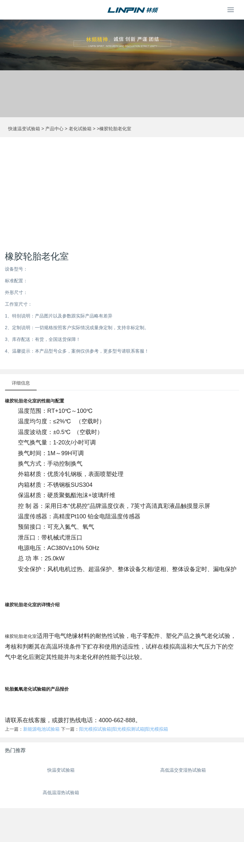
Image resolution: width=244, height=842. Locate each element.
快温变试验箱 (61, 770)
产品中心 (54, 128)
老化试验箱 (80, 128)
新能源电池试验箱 (41, 729)
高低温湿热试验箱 (61, 792)
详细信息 (21, 383)
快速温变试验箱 (24, 128)
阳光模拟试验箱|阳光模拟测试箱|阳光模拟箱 (123, 729)
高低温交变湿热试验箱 (183, 770)
